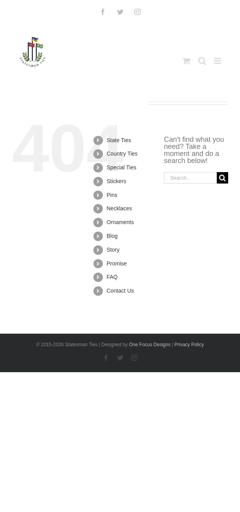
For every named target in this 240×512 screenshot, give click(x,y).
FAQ (112, 277)
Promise (117, 263)
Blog (112, 236)
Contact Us (120, 291)
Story (113, 250)
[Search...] (190, 178)
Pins (112, 195)
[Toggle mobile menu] (218, 61)
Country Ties (122, 153)
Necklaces (119, 208)
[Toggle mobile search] (202, 61)
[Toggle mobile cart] (186, 61)
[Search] (222, 178)
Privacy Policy (189, 344)
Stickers (117, 181)
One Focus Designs (149, 344)
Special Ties (121, 167)
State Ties (119, 140)
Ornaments (120, 222)
